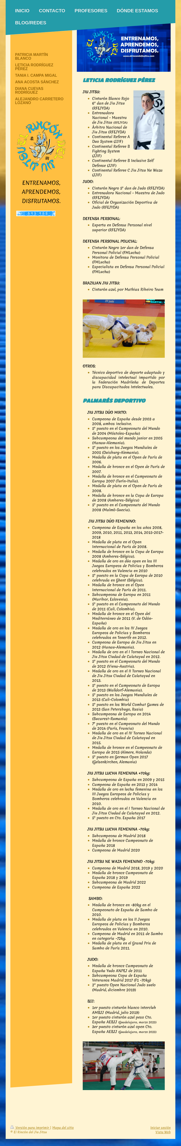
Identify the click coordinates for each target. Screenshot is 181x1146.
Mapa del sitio (63, 1127)
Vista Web (163, 1132)
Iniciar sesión (160, 1127)
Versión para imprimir (30, 1127)
